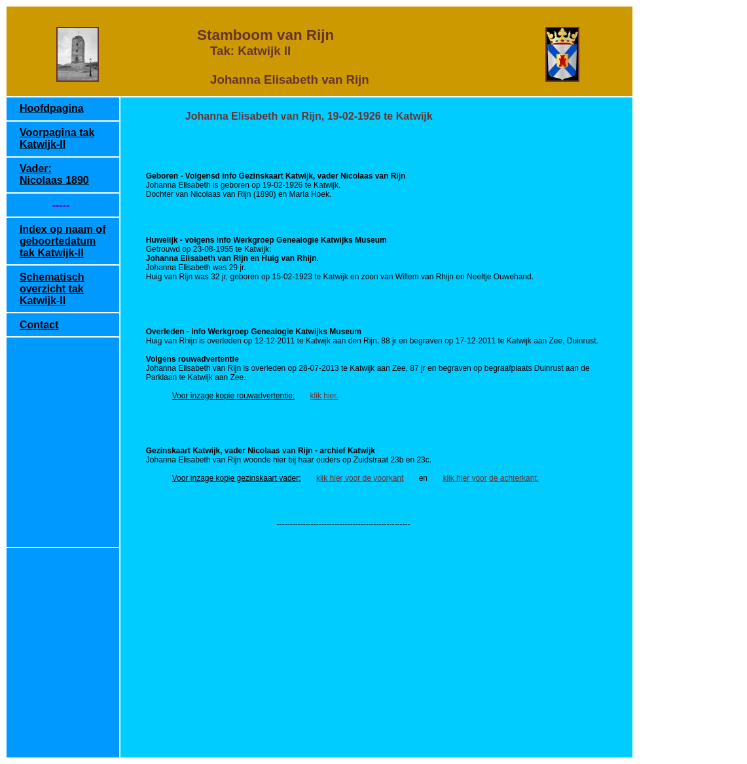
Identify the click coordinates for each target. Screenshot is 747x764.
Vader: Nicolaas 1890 (54, 174)
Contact (39, 324)
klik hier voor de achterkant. (491, 478)
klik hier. (324, 395)
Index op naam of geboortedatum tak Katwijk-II (63, 241)
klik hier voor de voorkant (359, 478)
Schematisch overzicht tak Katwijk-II (52, 288)
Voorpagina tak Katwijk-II (57, 138)
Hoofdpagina (52, 108)
